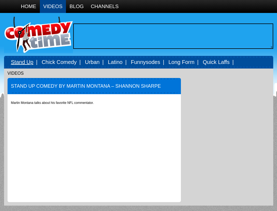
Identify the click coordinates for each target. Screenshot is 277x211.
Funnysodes (145, 62)
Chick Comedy (59, 62)
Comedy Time (38, 35)
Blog (76, 6)
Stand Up (22, 62)
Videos (53, 6)
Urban (92, 62)
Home (28, 6)
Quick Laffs (216, 62)
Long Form (182, 62)
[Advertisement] (172, 36)
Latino (115, 62)
